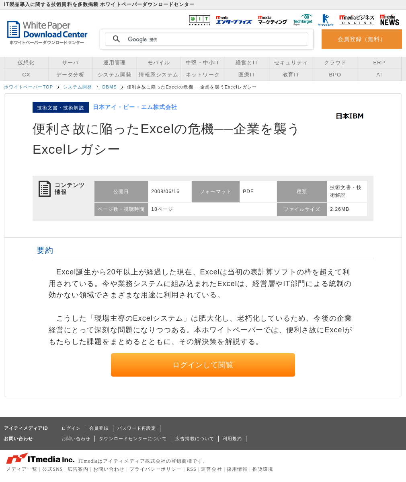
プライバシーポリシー (155, 469)
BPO (335, 75)
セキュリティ (291, 63)
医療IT (246, 75)
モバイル (159, 63)
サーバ (70, 63)
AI (379, 75)
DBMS (110, 86)
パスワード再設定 (136, 428)
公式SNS (52, 469)
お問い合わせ (76, 438)
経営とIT (247, 63)
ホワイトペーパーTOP (28, 86)
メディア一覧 (21, 469)
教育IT (291, 75)
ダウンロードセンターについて (133, 438)
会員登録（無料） (362, 39)
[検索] (205, 39)
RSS (192, 469)
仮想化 (26, 63)
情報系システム (158, 75)
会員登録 (99, 428)
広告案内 (78, 469)
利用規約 (232, 438)
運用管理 (114, 63)
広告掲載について (194, 438)
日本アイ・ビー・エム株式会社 (135, 107)
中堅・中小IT (202, 63)
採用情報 (237, 469)
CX (26, 75)
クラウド (335, 63)
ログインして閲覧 (203, 365)
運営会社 (211, 469)
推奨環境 (262, 469)
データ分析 (70, 75)
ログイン (71, 428)
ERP (379, 63)
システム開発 (114, 75)
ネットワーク (202, 75)
